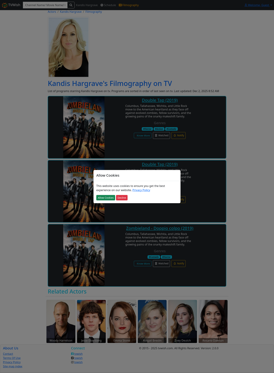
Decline (122, 197)
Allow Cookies (106, 197)
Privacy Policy (141, 190)
